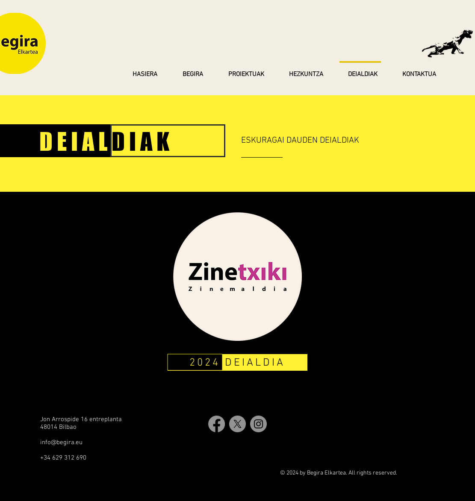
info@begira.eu (61, 442)
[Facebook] (216, 424)
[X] (237, 424)
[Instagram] (258, 424)
